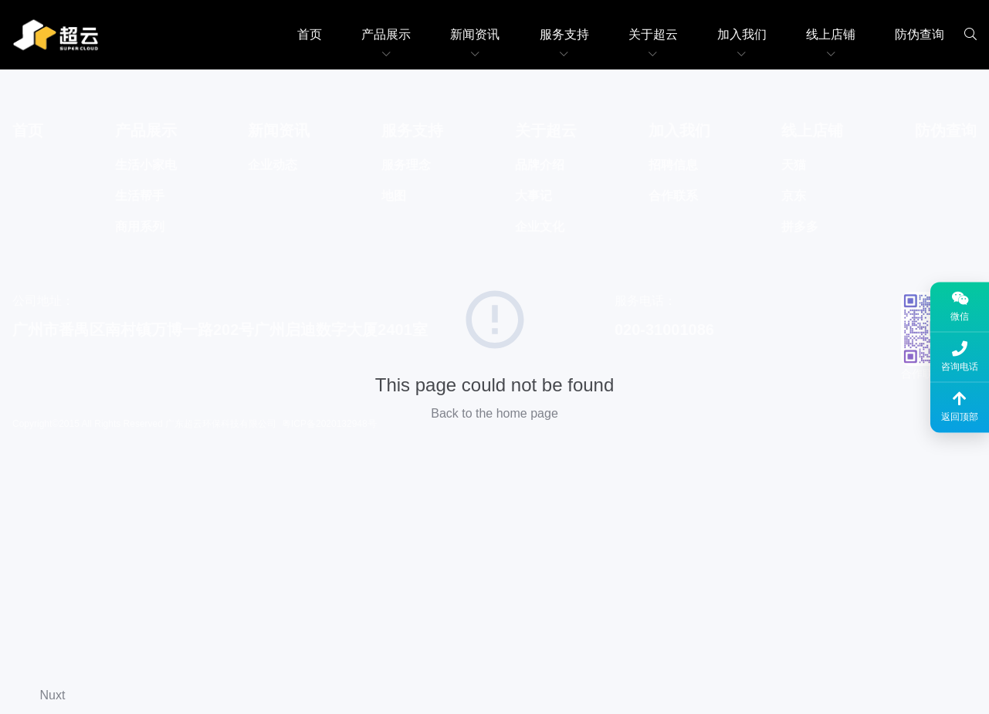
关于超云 (653, 34)
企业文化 (539, 226)
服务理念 (406, 164)
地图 (393, 195)
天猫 (793, 164)
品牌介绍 (539, 164)
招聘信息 (673, 164)
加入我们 (742, 34)
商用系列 (139, 226)
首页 (309, 34)
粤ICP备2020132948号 (329, 423)
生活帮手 (139, 195)
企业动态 (272, 164)
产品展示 (386, 34)
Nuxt (53, 695)
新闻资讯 (475, 34)
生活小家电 (146, 164)
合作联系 (673, 195)
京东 (793, 195)
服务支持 (564, 34)
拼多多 (799, 226)
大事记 (533, 195)
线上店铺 (830, 34)
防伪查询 (919, 34)
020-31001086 (664, 329)
